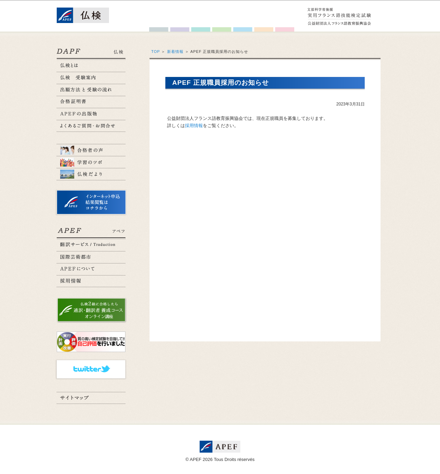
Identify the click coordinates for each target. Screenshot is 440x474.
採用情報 (194, 125)
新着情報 (175, 51)
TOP (155, 51)
